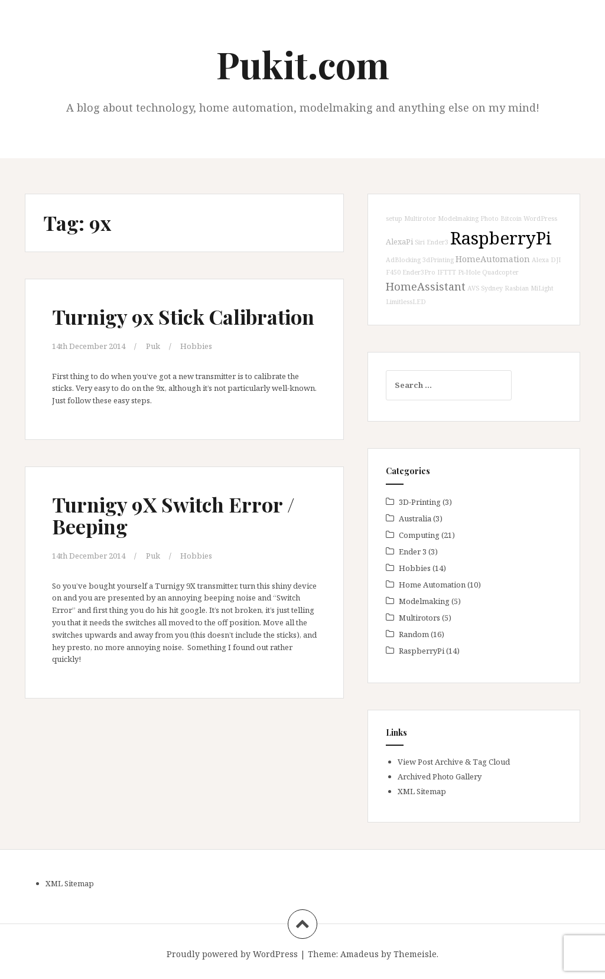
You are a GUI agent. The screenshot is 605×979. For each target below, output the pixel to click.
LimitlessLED (406, 302)
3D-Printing (420, 502)
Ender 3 (413, 551)
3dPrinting (438, 260)
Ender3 (437, 242)
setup (394, 218)
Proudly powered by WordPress (232, 954)
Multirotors (419, 617)
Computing (419, 535)
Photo (489, 218)
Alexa (540, 260)
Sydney (492, 288)
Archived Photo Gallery (440, 776)
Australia (415, 518)
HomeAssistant (426, 286)
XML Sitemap (422, 791)
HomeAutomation (493, 259)
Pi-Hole (469, 272)
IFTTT (446, 272)
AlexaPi (399, 242)
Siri (420, 242)
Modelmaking (458, 218)
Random (414, 634)
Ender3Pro (418, 272)
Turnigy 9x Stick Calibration (183, 316)
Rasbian (517, 288)
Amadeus (359, 954)
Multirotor (420, 218)
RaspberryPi (501, 238)
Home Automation (432, 584)
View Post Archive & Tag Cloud (454, 761)
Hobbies (196, 346)
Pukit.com (302, 64)
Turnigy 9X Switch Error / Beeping (173, 515)
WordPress (540, 218)
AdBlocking (403, 260)
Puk (153, 346)
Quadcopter (500, 272)
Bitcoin (511, 218)
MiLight (542, 288)
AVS (473, 288)
